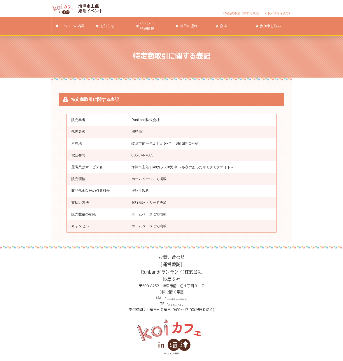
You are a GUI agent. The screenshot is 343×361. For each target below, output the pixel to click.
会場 (220, 26)
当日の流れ (185, 26)
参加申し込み (267, 26)
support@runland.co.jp (176, 298)
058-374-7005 (175, 303)
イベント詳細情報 (144, 25)
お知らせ (104, 26)
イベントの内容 (69, 26)
